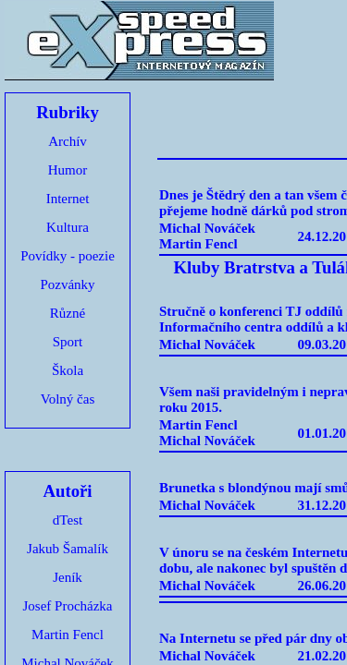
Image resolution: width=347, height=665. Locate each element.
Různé (67, 313)
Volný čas (67, 399)
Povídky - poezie (67, 255)
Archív (67, 141)
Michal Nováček (207, 228)
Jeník (67, 577)
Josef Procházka (67, 605)
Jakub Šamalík (67, 548)
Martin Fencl (67, 634)
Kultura (67, 227)
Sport (68, 341)
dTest (67, 520)
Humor (68, 170)
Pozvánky (67, 284)
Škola (67, 370)
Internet (68, 198)
